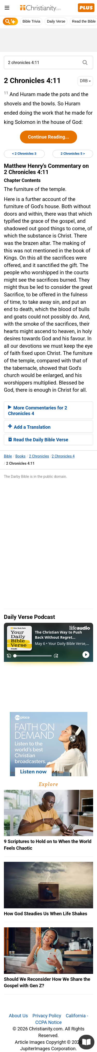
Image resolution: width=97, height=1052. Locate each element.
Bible (8, 456)
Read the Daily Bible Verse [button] (38, 439)
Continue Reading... (48, 137)
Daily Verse (56, 21)
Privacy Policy (47, 1015)
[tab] (48, 410)
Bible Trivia (31, 21)
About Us (18, 1015)
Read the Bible (84, 21)
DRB (85, 80)
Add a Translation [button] (29, 427)
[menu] (7, 9)
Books (21, 456)
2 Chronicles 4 (63, 456)
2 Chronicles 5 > (73, 153)
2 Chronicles (39, 456)
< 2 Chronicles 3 (24, 153)
